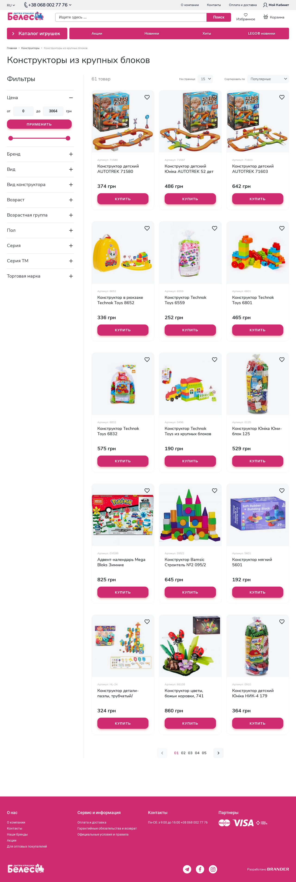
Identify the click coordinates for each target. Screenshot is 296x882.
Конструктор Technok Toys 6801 (253, 300)
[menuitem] (16, 822)
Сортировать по (235, 79)
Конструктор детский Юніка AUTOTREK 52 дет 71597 (189, 169)
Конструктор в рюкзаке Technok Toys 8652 (120, 300)
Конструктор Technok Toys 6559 (185, 300)
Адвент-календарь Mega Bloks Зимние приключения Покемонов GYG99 (122, 562)
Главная (12, 48)
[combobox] (141, 17)
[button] (147, 97)
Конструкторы (30, 48)
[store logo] (28, 17)
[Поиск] (219, 17)
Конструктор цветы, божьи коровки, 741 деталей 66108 (184, 693)
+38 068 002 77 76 (194, 822)
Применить (39, 124)
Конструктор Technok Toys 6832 (118, 431)
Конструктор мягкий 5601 (252, 562)
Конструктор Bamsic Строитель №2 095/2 (185, 562)
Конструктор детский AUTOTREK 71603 (253, 169)
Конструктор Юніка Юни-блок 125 (257, 431)
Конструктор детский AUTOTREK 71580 (118, 169)
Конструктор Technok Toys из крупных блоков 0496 (188, 431)
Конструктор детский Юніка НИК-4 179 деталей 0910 (253, 693)
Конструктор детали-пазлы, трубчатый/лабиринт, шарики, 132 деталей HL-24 (120, 693)
